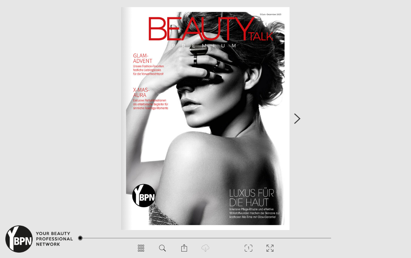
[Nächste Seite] (297, 118)
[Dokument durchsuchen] (162, 251)
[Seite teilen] (184, 251)
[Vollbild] (270, 251)
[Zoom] (248, 251)
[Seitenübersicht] (141, 251)
